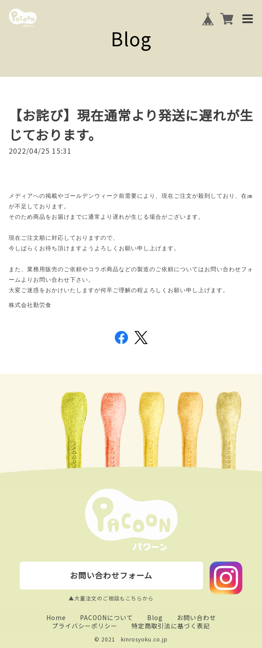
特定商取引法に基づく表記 (170, 625)
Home (56, 617)
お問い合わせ (196, 617)
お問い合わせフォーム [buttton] (111, 575)
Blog (155, 617)
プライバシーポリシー (84, 625)
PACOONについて (106, 617)
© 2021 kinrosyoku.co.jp (131, 639)
